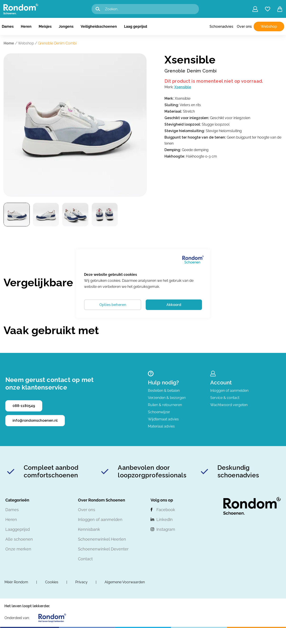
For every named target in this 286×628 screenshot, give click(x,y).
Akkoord (173, 305)
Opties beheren (112, 305)
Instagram (165, 529)
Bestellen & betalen (164, 390)
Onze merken (18, 549)
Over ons (244, 26)
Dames (8, 26)
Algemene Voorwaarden (125, 582)
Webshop (269, 26)
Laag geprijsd (135, 26)
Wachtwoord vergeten (229, 405)
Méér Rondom (16, 582)
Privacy (81, 582)
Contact (85, 558)
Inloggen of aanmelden (229, 390)
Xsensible (182, 87)
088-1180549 (24, 406)
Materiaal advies (161, 426)
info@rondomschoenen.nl (35, 420)
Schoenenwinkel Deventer (103, 549)
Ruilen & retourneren (165, 405)
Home (9, 43)
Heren (26, 26)
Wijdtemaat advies (163, 419)
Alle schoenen (19, 539)
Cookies (51, 582)
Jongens (66, 26)
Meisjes (45, 26)
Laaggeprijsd (17, 529)
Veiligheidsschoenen (99, 26)
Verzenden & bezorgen (167, 398)
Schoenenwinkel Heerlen (102, 539)
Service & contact (224, 398)
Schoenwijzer (159, 412)
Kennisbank (89, 529)
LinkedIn (164, 519)
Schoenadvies (221, 26)
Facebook (165, 509)
